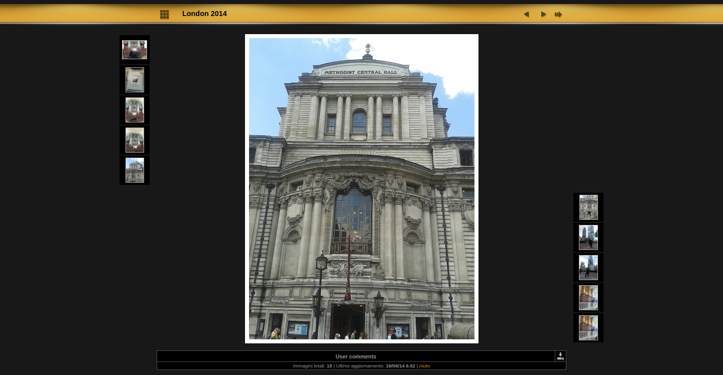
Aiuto (424, 365)
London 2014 (204, 14)
